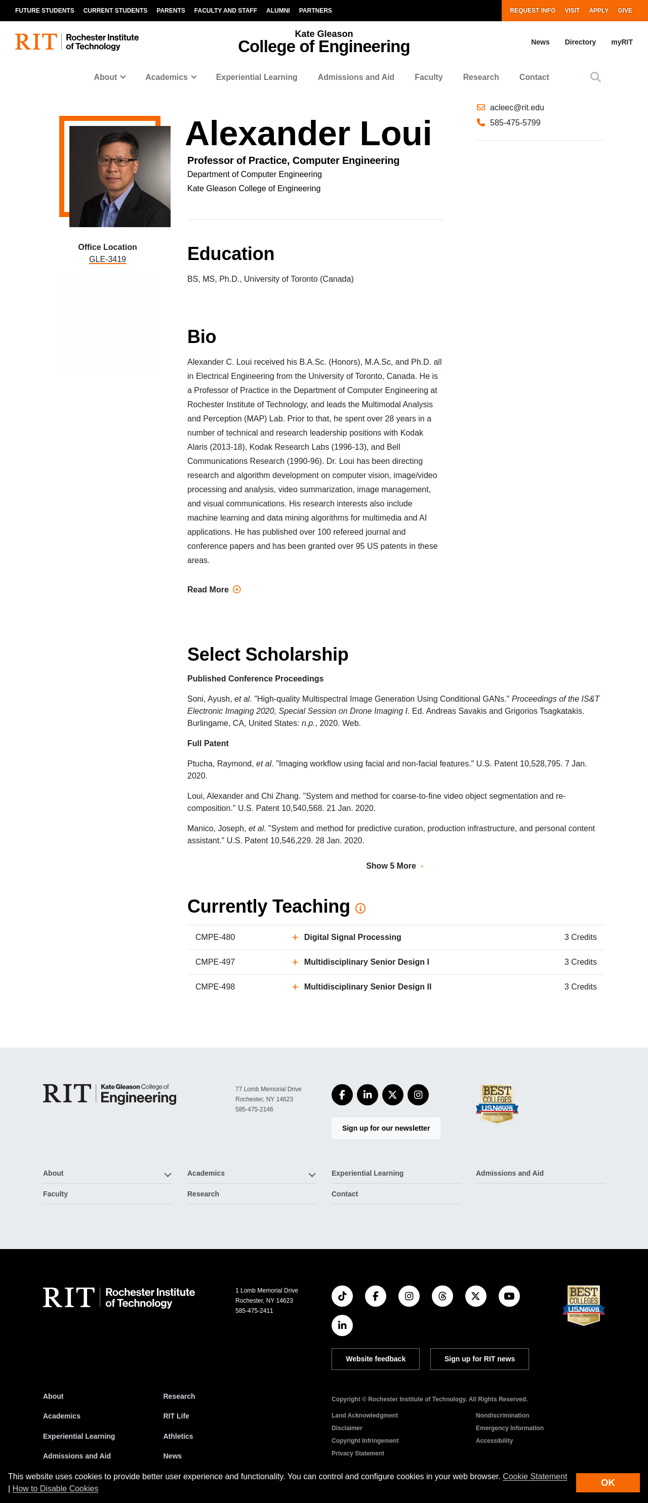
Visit (572, 10)
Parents (170, 10)
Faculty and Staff (225, 10)
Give (625, 10)
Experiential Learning (257, 77)
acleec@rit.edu (517, 147)
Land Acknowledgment (365, 1415)
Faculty (428, 77)
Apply (599, 10)
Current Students (116, 10)
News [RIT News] (173, 1456)
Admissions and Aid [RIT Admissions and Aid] (77, 1456)
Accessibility (494, 1440)
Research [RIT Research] (179, 1396)
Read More (214, 589)
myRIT (622, 42)
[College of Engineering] (109, 1094)
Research (481, 77)
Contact (534, 77)
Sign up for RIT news (479, 1359)
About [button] (105, 77)
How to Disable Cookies (56, 1488)
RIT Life (176, 1416)
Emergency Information (510, 1428)
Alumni (278, 10)
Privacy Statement (358, 1453)
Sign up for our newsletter (386, 1128)
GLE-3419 (107, 259)
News (540, 42)
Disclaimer (347, 1428)
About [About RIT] (53, 1396)
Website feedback (376, 1359)
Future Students (44, 10)
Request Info (532, 10)
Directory (580, 42)
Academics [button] (166, 77)
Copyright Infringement (365, 1440)
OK (608, 1482)
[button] (595, 77)
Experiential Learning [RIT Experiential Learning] (79, 1436)
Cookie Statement (535, 1476)
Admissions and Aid (356, 77)
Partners (315, 10)
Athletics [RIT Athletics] (178, 1436)
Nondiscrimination (502, 1415)
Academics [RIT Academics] (61, 1416)
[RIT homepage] (77, 42)
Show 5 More (391, 866)
